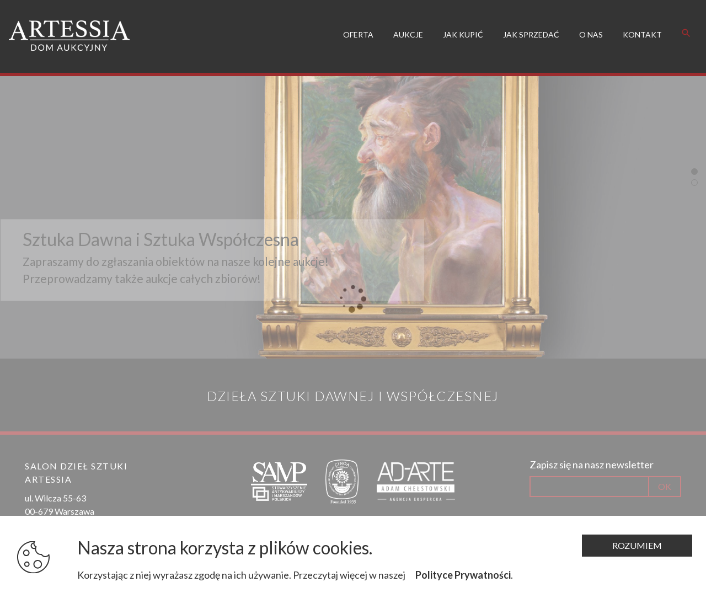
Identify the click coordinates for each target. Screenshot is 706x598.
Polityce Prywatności (463, 575)
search (686, 29)
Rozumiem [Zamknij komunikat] (637, 545)
